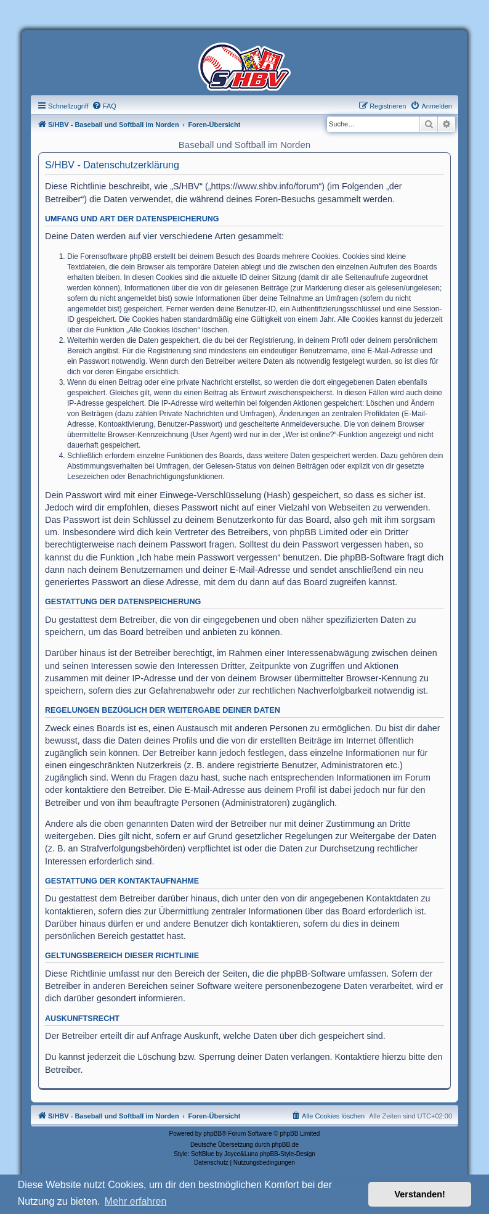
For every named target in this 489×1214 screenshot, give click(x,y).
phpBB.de (285, 1144)
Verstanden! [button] (420, 1194)
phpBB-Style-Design (287, 1153)
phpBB (212, 1133)
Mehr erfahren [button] (136, 1201)
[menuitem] (104, 106)
